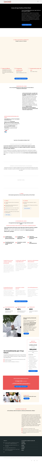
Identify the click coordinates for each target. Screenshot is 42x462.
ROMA (22, 445)
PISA (22, 450)
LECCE (22, 448)
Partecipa (26, 398)
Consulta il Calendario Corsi (25, 383)
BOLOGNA (23, 443)
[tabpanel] (20, 156)
